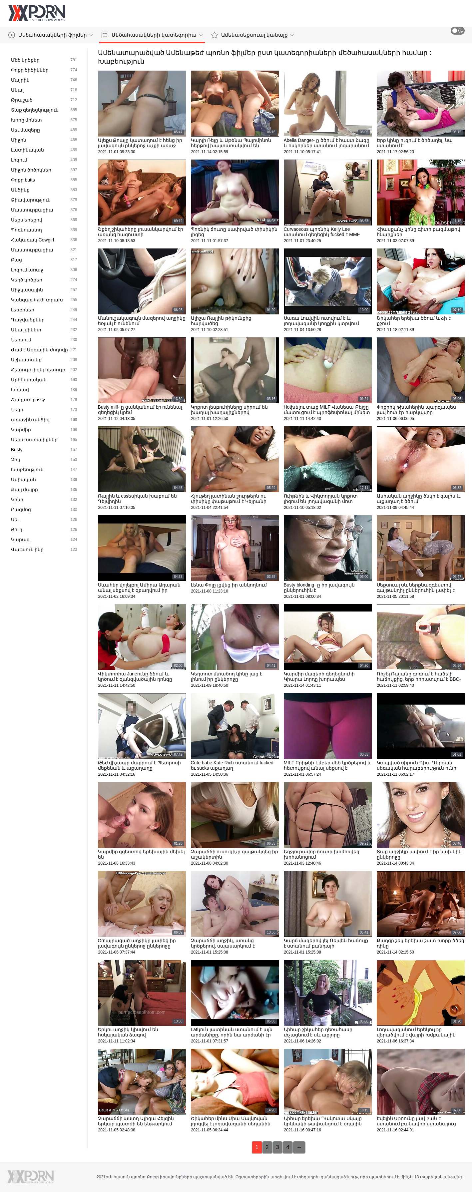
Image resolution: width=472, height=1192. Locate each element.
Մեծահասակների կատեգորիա (152, 35)
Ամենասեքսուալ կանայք (252, 35)
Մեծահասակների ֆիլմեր (50, 35)
